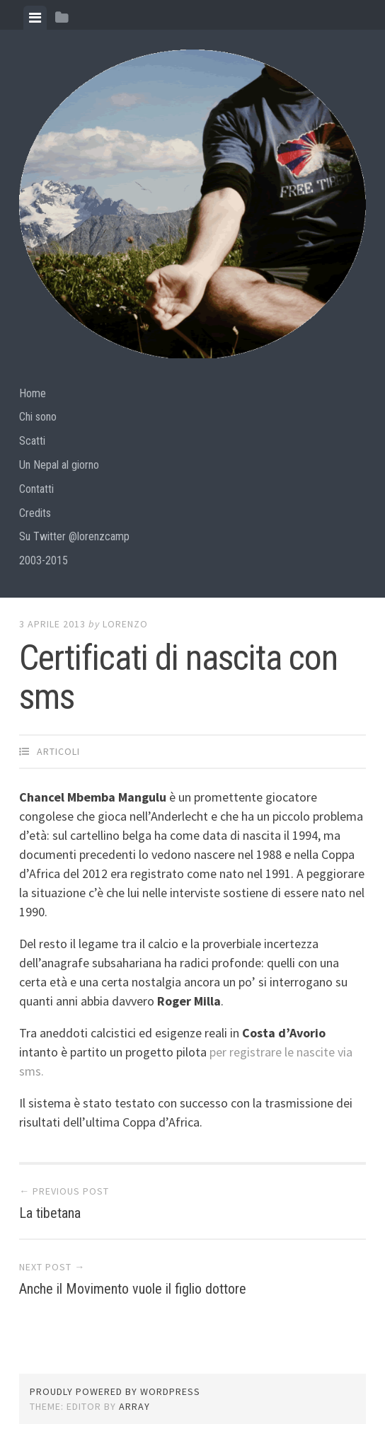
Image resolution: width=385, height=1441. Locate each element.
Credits (35, 513)
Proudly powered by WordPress (115, 1391)
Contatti (36, 489)
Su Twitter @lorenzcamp (74, 536)
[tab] (35, 18)
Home (32, 393)
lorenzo (125, 623)
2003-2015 (43, 560)
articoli (58, 751)
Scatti (32, 441)
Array (134, 1406)
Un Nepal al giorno (59, 465)
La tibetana (50, 1212)
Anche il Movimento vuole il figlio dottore (132, 1288)
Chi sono (38, 416)
